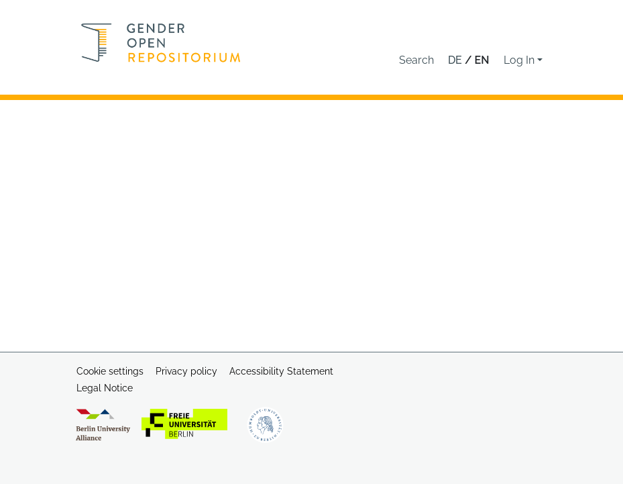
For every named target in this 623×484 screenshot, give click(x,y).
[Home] (160, 42)
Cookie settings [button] (110, 371)
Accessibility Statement (281, 371)
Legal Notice (104, 388)
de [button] (456, 60)
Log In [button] (520, 60)
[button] (416, 60)
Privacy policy (186, 371)
